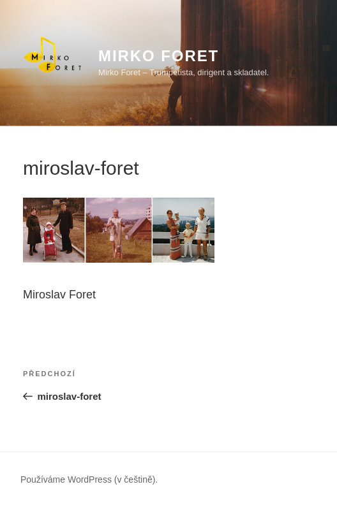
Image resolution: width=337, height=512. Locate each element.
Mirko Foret (158, 55)
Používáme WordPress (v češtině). (89, 479)
